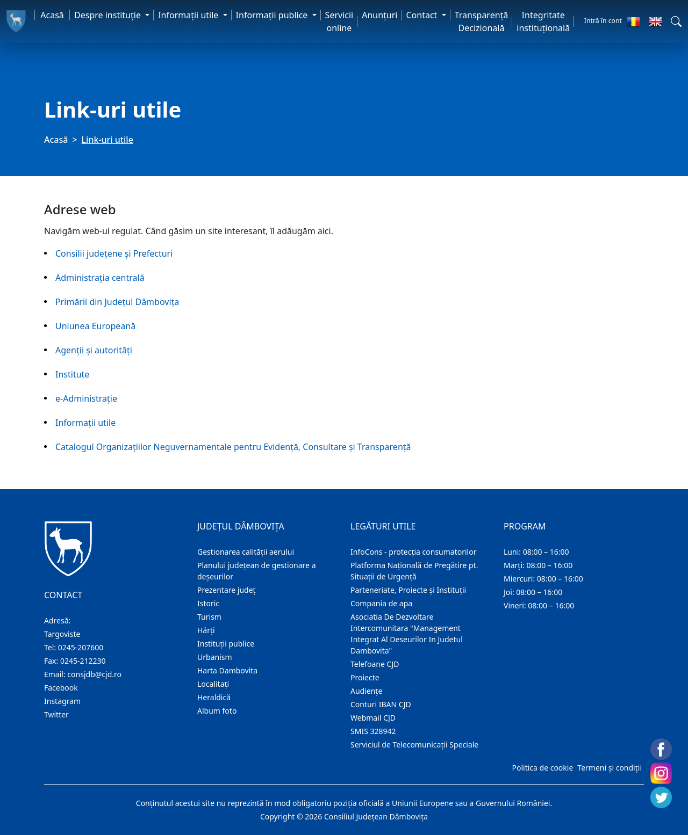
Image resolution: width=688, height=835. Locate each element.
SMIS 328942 (373, 731)
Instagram (62, 701)
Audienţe (366, 691)
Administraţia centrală (100, 278)
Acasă (52, 15)
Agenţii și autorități (93, 350)
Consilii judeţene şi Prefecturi (114, 253)
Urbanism (214, 657)
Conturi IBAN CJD (380, 704)
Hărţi (206, 630)
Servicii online (339, 21)
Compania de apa (381, 603)
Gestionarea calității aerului (245, 552)
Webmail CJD (373, 718)
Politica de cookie (542, 768)
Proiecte (364, 677)
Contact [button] (423, 15)
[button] (676, 21)
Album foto (216, 711)
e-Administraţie (86, 398)
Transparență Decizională (481, 21)
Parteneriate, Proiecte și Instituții (408, 590)
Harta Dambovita (227, 670)
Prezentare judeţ (226, 590)
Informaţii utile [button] (189, 15)
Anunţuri (379, 15)
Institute (72, 374)
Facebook (61, 687)
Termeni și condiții (609, 768)
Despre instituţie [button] (108, 15)
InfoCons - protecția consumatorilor (413, 552)
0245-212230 (83, 661)
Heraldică (214, 697)
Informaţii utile (85, 423)
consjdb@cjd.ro (94, 674)
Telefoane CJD (374, 664)
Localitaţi (213, 684)
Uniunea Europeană (95, 326)
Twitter (56, 714)
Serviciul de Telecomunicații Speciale (414, 744)
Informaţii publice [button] (273, 15)
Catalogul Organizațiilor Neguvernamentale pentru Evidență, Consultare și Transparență (233, 447)
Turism (209, 617)
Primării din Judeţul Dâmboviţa (117, 302)
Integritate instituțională (543, 21)
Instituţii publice (225, 643)
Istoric (208, 603)
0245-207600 (81, 647)
